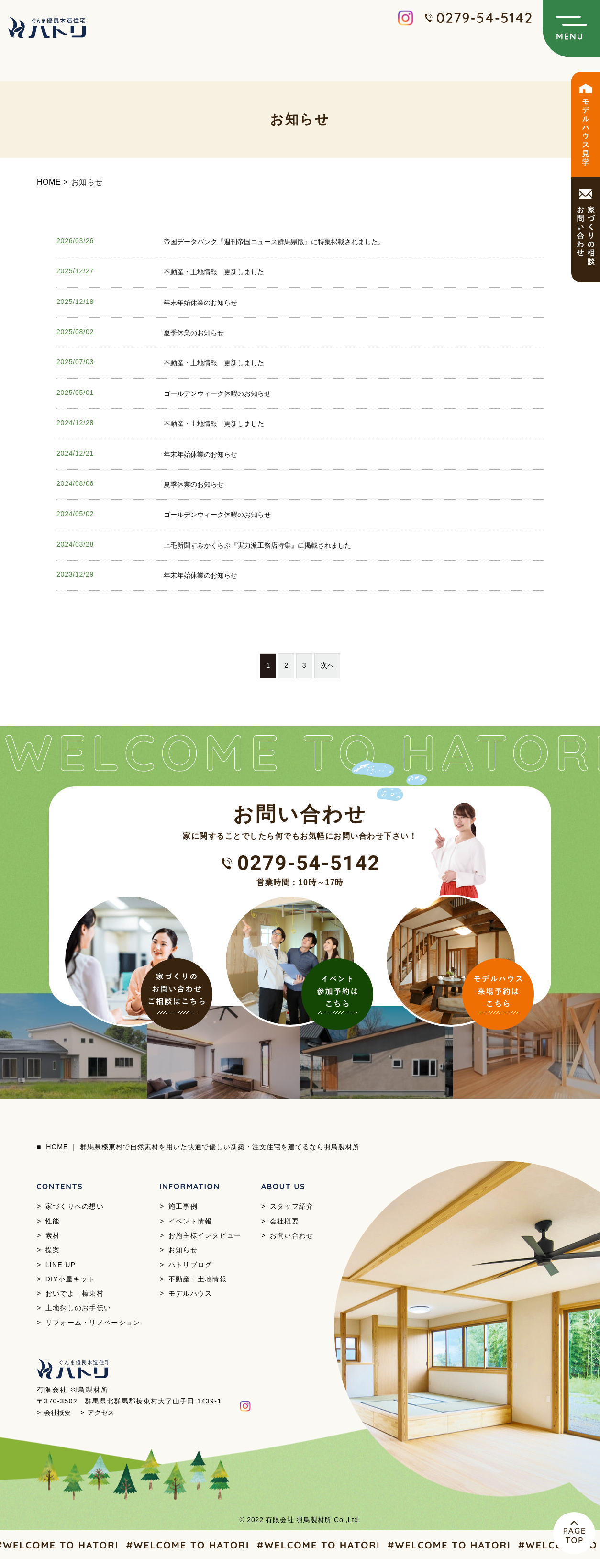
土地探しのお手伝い (78, 1308)
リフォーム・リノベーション (93, 1322)
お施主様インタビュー (205, 1235)
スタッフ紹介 (292, 1206)
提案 (52, 1250)
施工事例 (183, 1206)
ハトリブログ (190, 1264)
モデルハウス (190, 1293)
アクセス (101, 1412)
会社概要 (284, 1221)
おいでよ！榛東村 (74, 1293)
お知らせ (183, 1250)
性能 (52, 1221)
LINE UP (60, 1264)
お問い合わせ (292, 1235)
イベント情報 (190, 1221)
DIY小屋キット (70, 1279)
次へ (327, 665)
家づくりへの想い (74, 1206)
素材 (52, 1235)
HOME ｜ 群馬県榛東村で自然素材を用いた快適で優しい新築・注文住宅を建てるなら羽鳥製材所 (203, 1147)
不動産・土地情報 (197, 1279)
